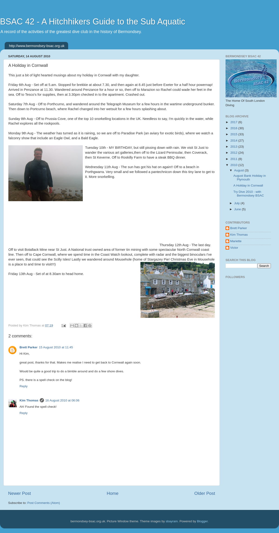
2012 (234, 152)
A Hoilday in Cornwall (248, 185)
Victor (234, 247)
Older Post (204, 493)
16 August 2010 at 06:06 (62, 400)
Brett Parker (28, 347)
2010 (234, 165)
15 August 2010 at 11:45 (56, 347)
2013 (234, 146)
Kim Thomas (29, 400)
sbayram (172, 521)
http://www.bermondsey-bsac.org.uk (36, 46)
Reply (24, 386)
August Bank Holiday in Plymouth (249, 177)
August (239, 170)
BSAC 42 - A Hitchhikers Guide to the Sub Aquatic (92, 21)
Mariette (236, 241)
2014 (234, 140)
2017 (234, 122)
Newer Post (19, 493)
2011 (234, 159)
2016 (234, 128)
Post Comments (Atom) (43, 503)
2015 (234, 134)
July (237, 203)
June (238, 209)
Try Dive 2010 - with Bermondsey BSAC (248, 193)
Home (112, 493)
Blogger (202, 521)
